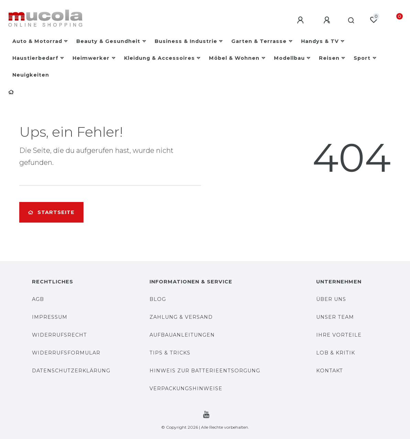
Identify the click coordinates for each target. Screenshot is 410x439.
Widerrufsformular (66, 353)
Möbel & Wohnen (234, 58)
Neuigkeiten (30, 75)
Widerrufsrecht (59, 335)
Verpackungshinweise (185, 388)
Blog (157, 299)
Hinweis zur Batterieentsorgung (204, 371)
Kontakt (329, 371)
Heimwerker (91, 58)
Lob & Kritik (335, 353)
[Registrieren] (325, 20)
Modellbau (289, 58)
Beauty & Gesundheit (108, 41)
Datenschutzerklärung (71, 371)
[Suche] (350, 20)
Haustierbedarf (35, 58)
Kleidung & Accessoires (159, 58)
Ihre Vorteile (339, 335)
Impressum (49, 317)
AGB (38, 299)
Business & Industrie (186, 41)
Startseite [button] (51, 212)
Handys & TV (320, 41)
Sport (362, 58)
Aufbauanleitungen (182, 335)
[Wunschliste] (373, 20)
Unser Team (335, 317)
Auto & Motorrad (37, 41)
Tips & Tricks (169, 353)
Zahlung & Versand (181, 317)
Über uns (331, 299)
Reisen (329, 58)
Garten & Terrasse (259, 41)
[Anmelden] (299, 20)
